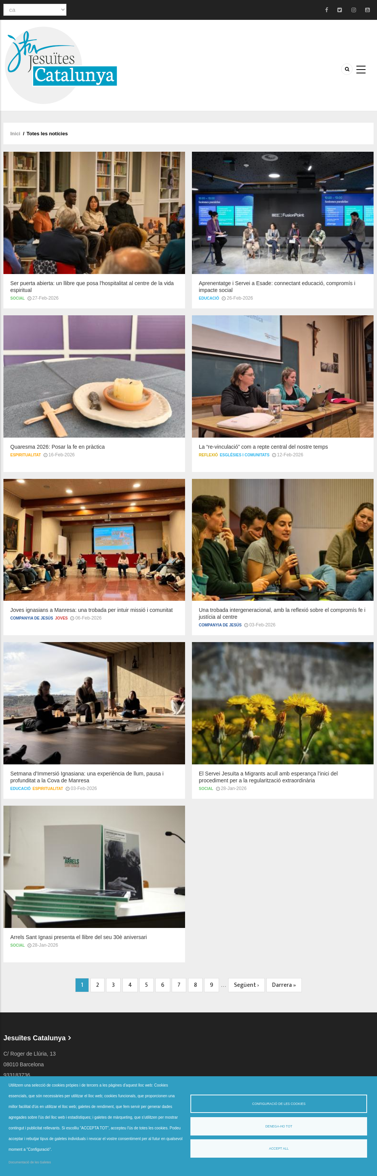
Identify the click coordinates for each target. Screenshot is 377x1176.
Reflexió (208, 455)
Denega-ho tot (278, 1126)
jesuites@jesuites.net (28, 1065)
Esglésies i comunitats (244, 455)
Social (17, 298)
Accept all (278, 1148)
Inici (15, 133)
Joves (61, 612)
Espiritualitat (25, 455)
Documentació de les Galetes (30, 1162)
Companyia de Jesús (31, 612)
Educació (209, 298)
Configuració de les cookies (279, 1104)
